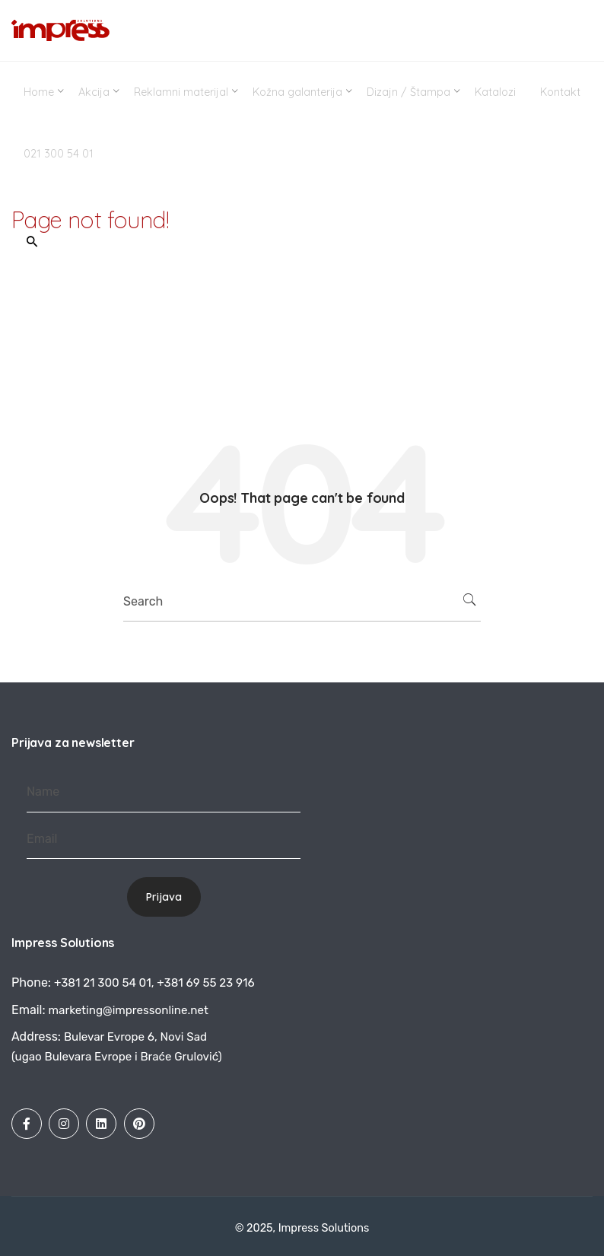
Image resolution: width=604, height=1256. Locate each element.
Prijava (164, 897)
